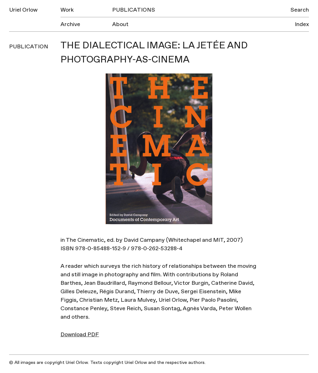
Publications (133, 10)
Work (67, 10)
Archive (70, 24)
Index (302, 24)
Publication (28, 46)
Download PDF (79, 334)
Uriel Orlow (23, 10)
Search (299, 10)
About (120, 24)
